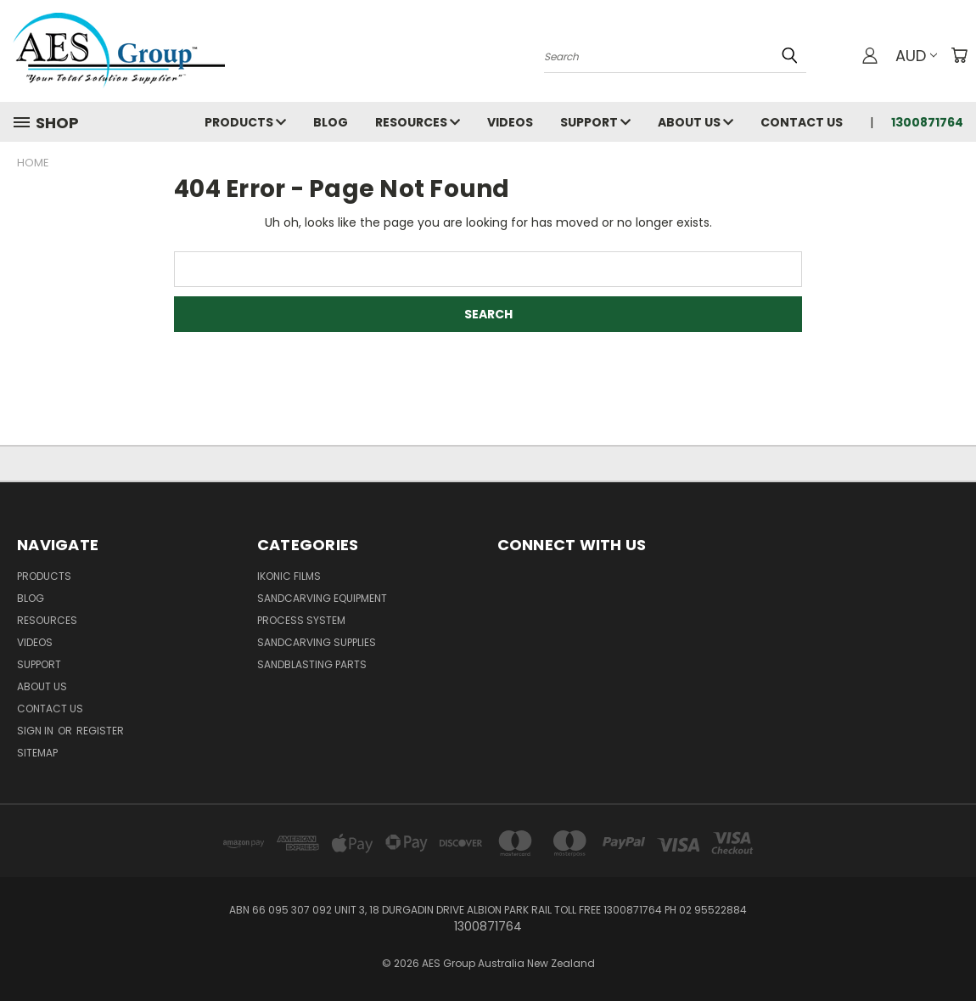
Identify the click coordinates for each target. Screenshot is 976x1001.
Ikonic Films (289, 576)
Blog (330, 122)
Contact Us (801, 122)
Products (245, 122)
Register (100, 730)
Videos (510, 122)
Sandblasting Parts (312, 664)
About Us (695, 122)
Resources (417, 122)
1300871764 (927, 122)
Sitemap (37, 752)
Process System (301, 620)
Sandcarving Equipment (322, 598)
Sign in (36, 730)
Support (595, 122)
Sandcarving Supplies (316, 642)
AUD (916, 55)
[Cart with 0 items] (959, 55)
